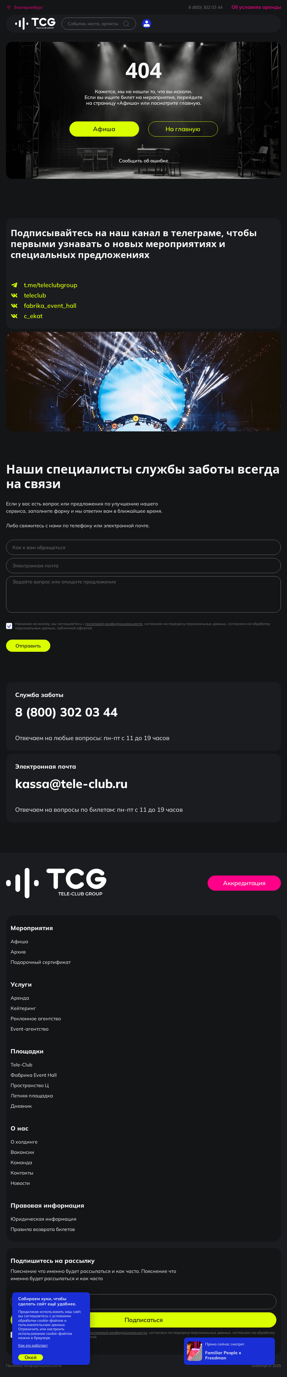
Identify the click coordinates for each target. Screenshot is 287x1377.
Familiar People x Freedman (223, 1355)
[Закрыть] (269, 1344)
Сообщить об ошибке (143, 161)
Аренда (20, 998)
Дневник (21, 1106)
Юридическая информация (43, 1219)
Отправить (28, 646)
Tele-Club (21, 1065)
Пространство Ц (30, 1085)
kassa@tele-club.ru (71, 783)
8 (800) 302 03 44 (205, 7)
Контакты (22, 1173)
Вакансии (22, 1152)
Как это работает (33, 1345)
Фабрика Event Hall (34, 1075)
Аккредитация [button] (244, 883)
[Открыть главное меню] (161, 23)
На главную (182, 129)
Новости (20, 1183)
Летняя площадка (32, 1096)
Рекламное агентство (36, 1018)
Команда (21, 1162)
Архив (18, 952)
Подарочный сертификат (41, 962)
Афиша (104, 129)
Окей (31, 1357)
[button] (24, 7)
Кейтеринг (23, 1008)
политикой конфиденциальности (113, 623)
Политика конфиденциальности (34, 1365)
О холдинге (24, 1142)
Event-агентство (29, 1029)
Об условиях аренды (256, 7)
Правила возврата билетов (43, 1229)
